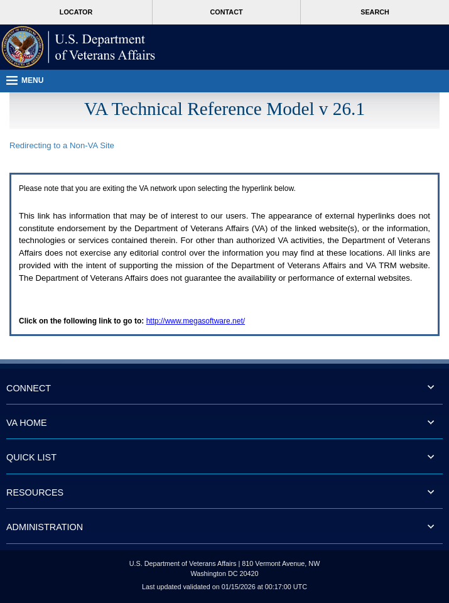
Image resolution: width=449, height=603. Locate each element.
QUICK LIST (31, 457)
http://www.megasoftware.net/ (195, 321)
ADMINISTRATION (44, 527)
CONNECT (28, 388)
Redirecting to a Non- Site (61, 145)
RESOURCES (34, 492)
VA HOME (26, 423)
